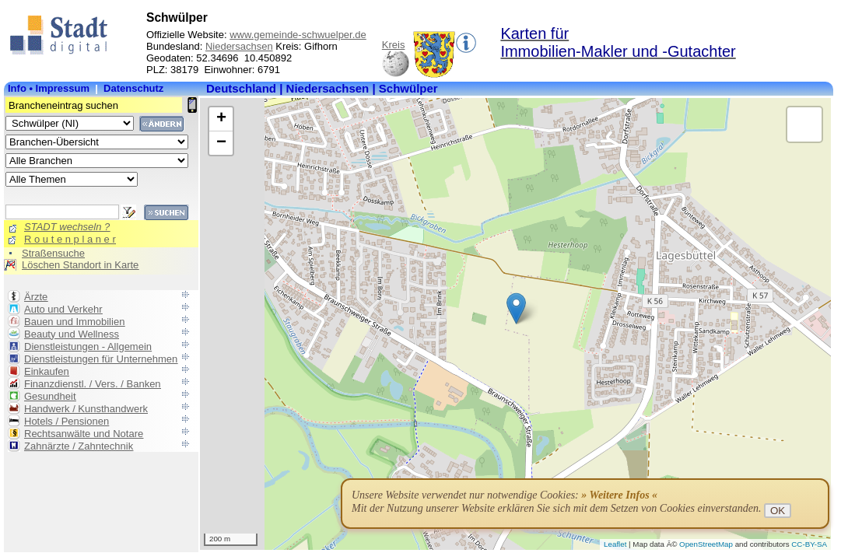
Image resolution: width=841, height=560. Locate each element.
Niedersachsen (239, 46)
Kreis (393, 45)
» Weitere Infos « (619, 495)
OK (777, 510)
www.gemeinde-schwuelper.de (298, 34)
